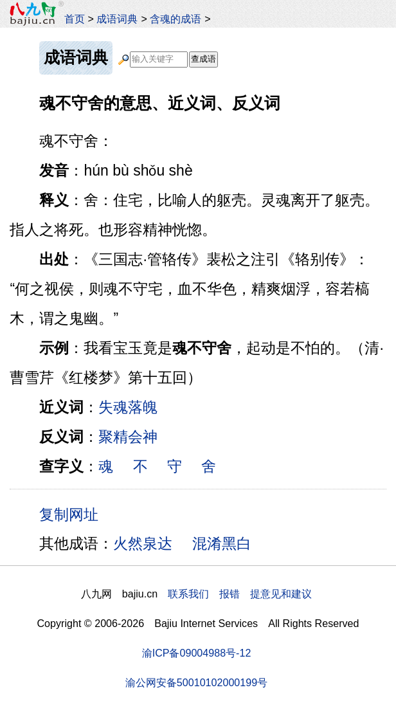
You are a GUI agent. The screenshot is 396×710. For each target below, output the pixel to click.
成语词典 (117, 18)
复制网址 (73, 514)
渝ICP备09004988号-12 (196, 653)
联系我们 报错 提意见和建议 (240, 593)
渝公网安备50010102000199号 (196, 682)
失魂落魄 (128, 407)
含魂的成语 (175, 18)
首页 (74, 18)
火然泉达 (142, 543)
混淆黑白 (221, 543)
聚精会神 (128, 436)
